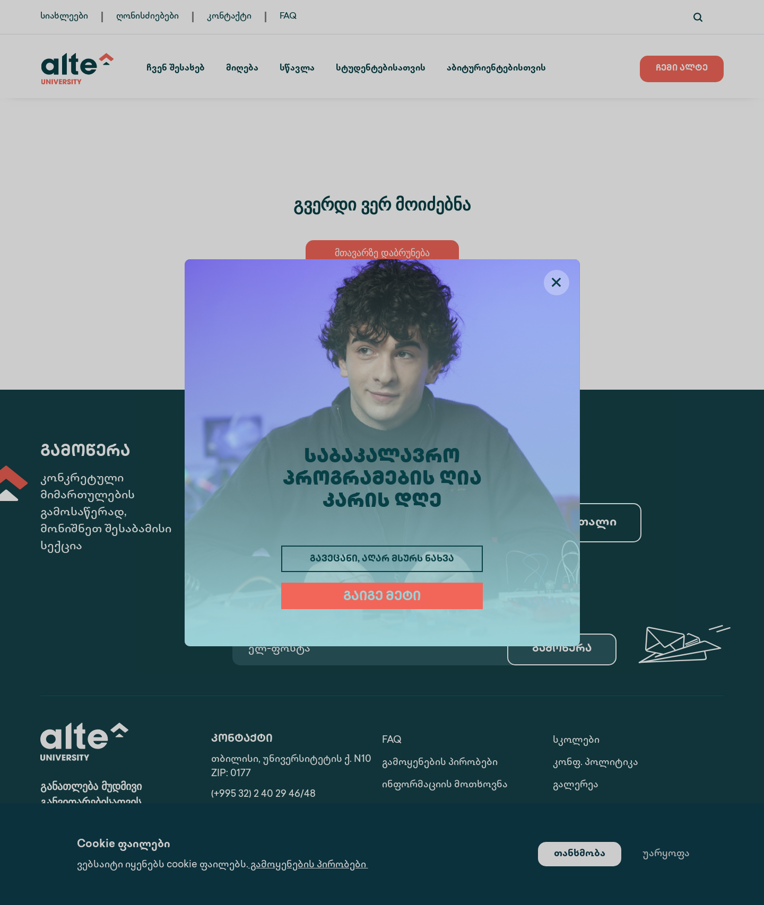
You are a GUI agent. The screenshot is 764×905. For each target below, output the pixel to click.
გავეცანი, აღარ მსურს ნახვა (382, 559)
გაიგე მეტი (382, 597)
